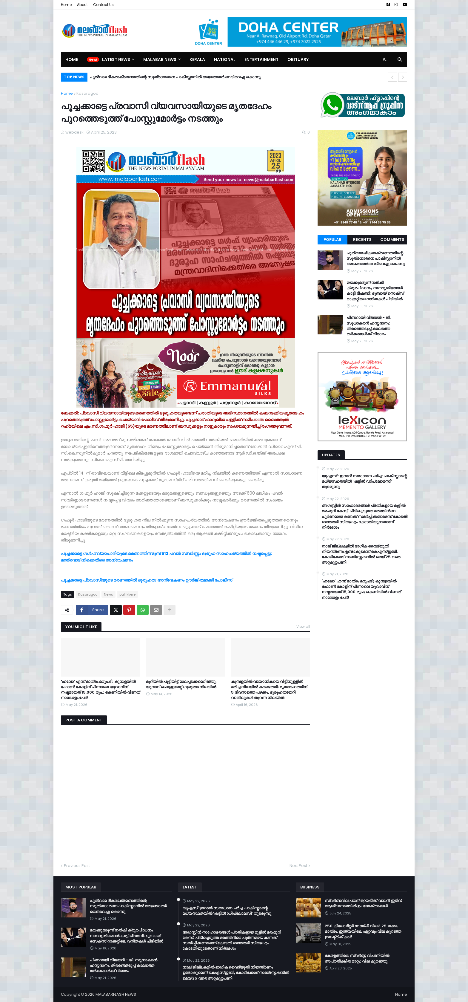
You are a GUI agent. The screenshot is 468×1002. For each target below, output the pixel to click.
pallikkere (127, 594)
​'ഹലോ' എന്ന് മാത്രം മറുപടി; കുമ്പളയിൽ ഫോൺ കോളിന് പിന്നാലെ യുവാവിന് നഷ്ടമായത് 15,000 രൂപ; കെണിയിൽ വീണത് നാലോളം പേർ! (100, 690)
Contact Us (103, 4)
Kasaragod (87, 93)
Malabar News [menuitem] (159, 59)
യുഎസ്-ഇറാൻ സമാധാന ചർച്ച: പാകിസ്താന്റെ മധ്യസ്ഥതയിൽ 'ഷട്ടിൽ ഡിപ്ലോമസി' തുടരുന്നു (364, 481)
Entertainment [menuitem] (261, 59)
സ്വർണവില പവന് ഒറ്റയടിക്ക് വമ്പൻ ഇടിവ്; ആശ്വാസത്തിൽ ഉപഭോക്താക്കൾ (363, 903)
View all (303, 626)
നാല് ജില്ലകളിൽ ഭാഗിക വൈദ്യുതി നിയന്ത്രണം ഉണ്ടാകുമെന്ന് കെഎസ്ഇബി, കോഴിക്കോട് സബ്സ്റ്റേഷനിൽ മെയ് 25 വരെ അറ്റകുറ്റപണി (361, 554)
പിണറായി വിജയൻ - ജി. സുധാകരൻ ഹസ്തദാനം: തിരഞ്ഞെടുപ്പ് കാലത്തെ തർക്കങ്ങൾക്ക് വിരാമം (369, 326)
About (82, 4)
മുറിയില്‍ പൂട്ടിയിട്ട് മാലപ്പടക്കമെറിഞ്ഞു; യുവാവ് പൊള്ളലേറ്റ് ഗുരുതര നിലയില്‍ (181, 684)
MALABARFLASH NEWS (116, 994)
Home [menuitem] (71, 59)
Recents (362, 239)
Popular (332, 239)
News (108, 594)
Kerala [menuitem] (197, 59)
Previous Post (77, 865)
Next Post (298, 865)
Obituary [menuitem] (298, 59)
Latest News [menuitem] (116, 59)
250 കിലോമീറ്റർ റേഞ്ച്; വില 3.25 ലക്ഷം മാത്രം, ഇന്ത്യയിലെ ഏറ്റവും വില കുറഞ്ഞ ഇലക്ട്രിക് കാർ (363, 931)
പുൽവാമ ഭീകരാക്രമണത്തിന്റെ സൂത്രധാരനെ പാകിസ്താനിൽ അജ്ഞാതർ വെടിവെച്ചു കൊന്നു (175, 77)
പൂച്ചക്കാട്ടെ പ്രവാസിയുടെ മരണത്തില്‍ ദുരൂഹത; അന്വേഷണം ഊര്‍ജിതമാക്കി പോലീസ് (147, 580)
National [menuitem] (224, 59)
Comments (392, 239)
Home (66, 4)
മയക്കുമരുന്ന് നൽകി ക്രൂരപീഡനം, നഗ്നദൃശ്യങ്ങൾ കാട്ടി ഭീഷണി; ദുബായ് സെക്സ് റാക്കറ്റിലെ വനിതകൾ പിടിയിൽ (375, 291)
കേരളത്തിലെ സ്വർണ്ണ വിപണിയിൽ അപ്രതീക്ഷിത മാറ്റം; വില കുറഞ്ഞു (357, 958)
